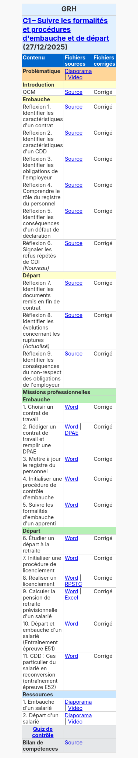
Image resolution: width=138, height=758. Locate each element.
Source (73, 92)
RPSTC (73, 584)
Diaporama (78, 71)
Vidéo (75, 77)
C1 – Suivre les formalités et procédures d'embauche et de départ (66, 29)
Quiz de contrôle (42, 732)
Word (71, 407)
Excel (71, 597)
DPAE (71, 433)
